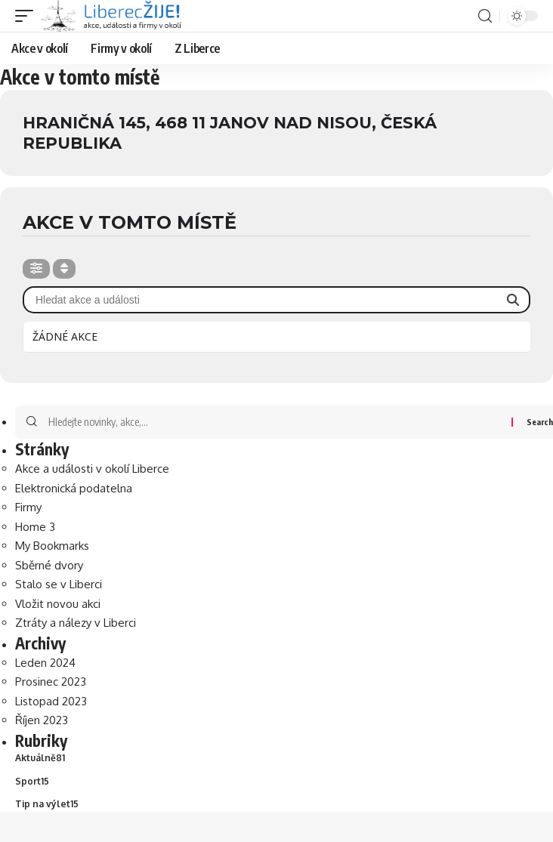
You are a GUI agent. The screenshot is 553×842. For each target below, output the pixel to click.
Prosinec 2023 (50, 681)
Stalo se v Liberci (58, 584)
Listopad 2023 (51, 701)
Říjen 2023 (41, 720)
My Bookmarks (52, 545)
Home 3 (35, 527)
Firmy (28, 507)
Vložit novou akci (57, 604)
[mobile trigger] (28, 16)
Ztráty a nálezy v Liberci (75, 622)
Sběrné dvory (49, 565)
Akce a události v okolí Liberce (92, 468)
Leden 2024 (45, 662)
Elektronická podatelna (73, 488)
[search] (485, 16)
